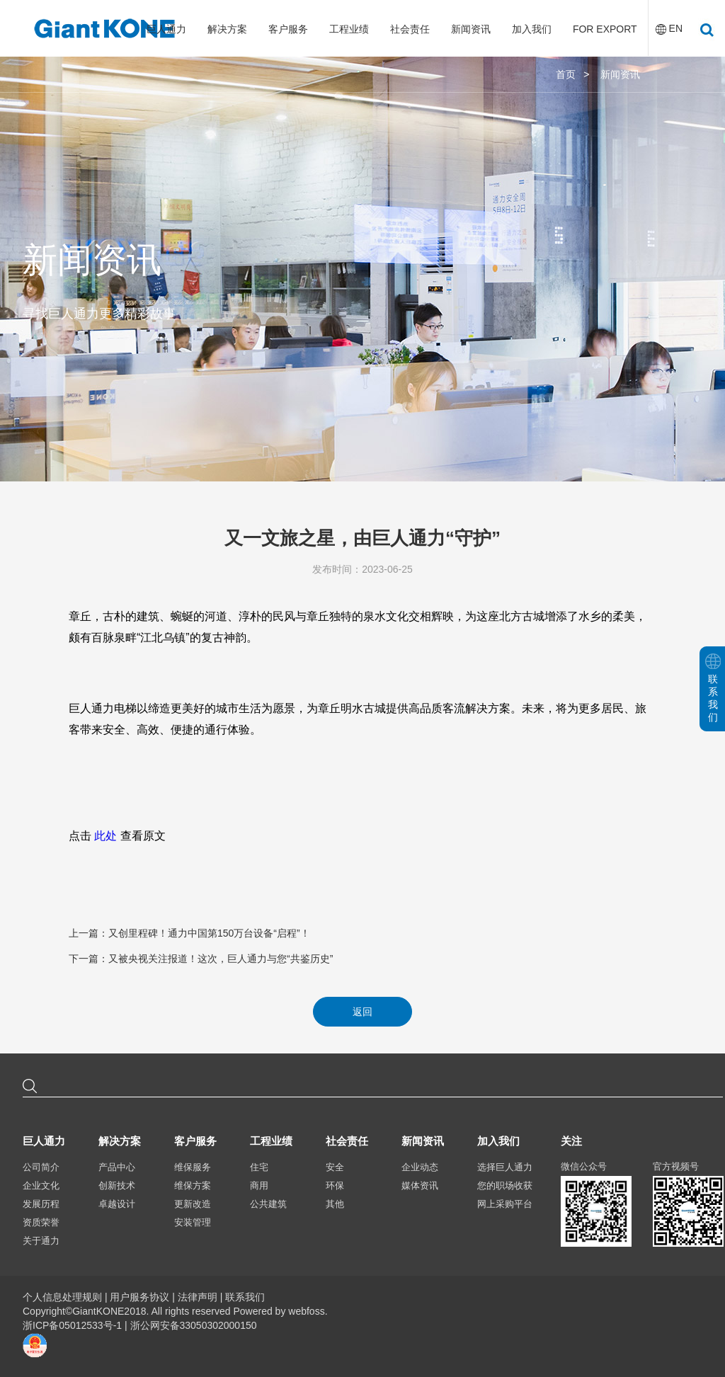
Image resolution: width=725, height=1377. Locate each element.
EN (676, 28)
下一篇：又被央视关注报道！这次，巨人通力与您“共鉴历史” (201, 958)
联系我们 (245, 1297)
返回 (362, 1011)
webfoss (306, 1311)
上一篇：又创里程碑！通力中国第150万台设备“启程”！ (189, 933)
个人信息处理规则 (62, 1297)
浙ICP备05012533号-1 (74, 1325)
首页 (566, 74)
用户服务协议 (139, 1297)
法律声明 (197, 1297)
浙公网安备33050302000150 (193, 1325)
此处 (105, 836)
